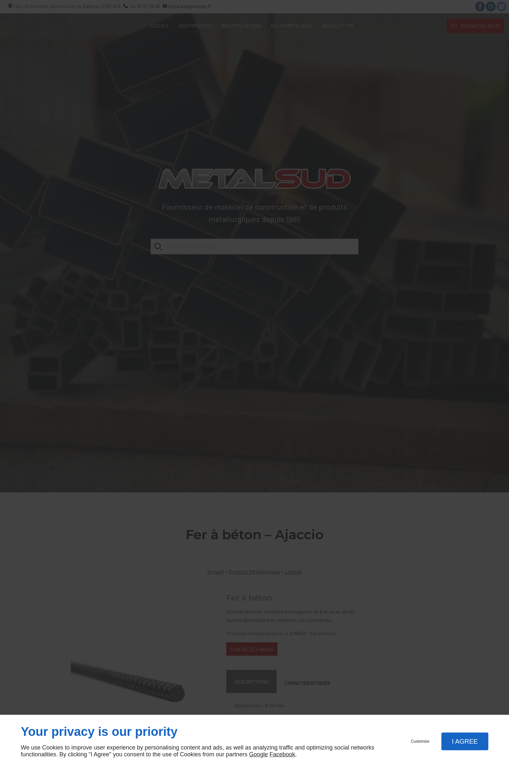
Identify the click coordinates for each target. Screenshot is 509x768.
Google (258, 754)
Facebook (282, 754)
